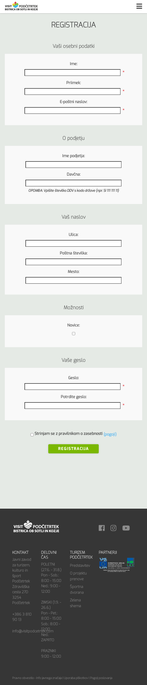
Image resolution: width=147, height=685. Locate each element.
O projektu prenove (78, 576)
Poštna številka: (73, 253)
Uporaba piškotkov (76, 678)
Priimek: (73, 82)
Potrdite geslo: (73, 396)
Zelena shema (75, 603)
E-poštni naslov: (73, 101)
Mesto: (73, 271)
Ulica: (73, 234)
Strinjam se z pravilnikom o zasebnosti (69, 433)
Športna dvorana (77, 589)
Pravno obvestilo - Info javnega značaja (37, 678)
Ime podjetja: (73, 155)
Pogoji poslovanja (101, 678)
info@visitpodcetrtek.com (32, 631)
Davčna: (73, 174)
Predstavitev (80, 565)
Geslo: (73, 377)
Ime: (73, 63)
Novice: (73, 325)
